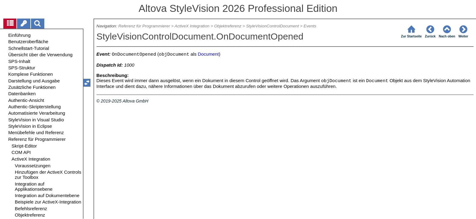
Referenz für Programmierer (144, 26)
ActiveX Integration (192, 26)
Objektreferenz (227, 26)
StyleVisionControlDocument (272, 26)
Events (310, 26)
